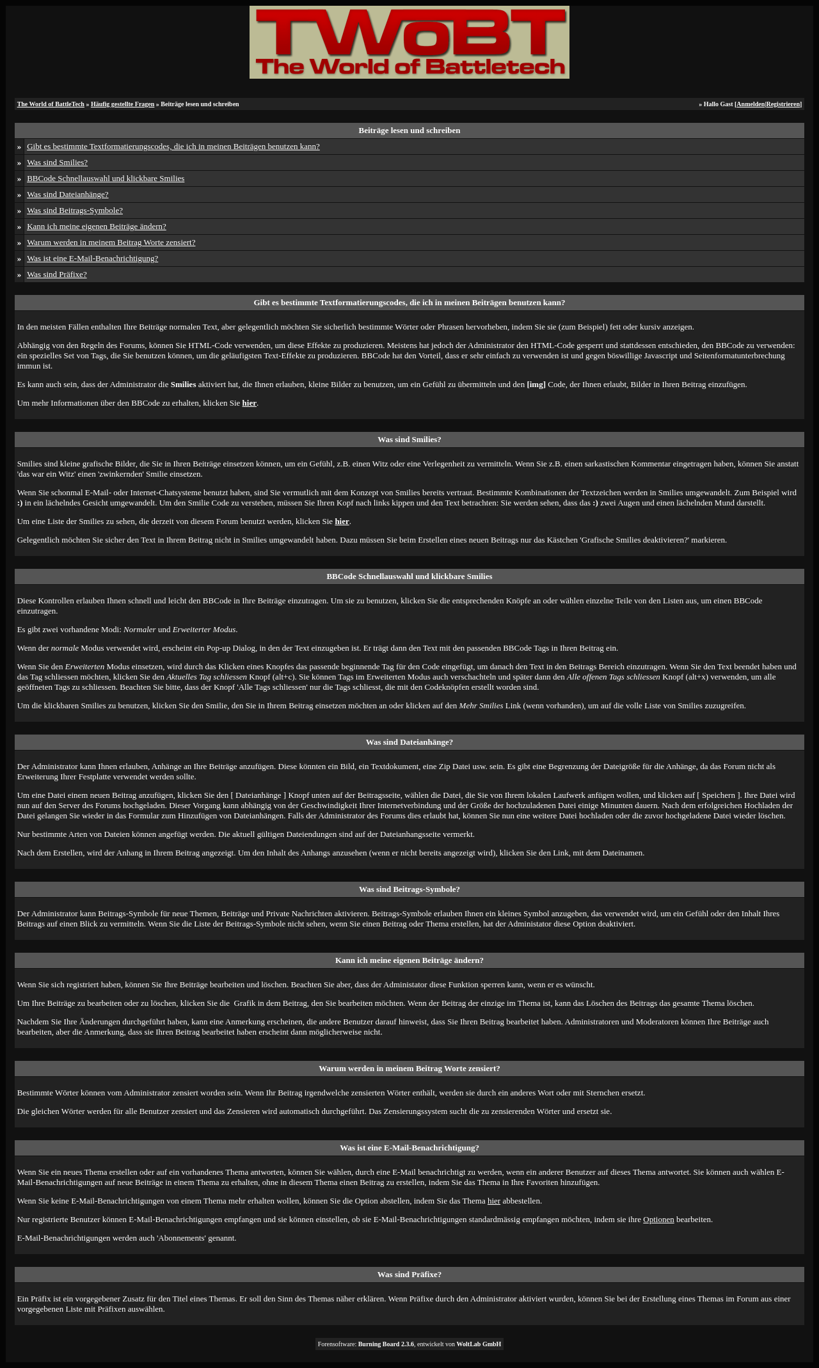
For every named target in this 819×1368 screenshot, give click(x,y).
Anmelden (750, 103)
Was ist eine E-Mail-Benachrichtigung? (92, 258)
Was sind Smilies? (57, 162)
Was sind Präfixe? (57, 274)
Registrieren (783, 103)
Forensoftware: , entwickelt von (410, 1344)
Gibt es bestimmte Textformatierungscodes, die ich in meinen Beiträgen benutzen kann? (173, 146)
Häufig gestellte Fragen (122, 103)
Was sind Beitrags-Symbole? (75, 210)
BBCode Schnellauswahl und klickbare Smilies (105, 178)
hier (494, 1200)
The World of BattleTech (50, 103)
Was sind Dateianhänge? (67, 194)
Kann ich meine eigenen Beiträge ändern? (96, 226)
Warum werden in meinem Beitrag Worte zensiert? (111, 242)
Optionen (658, 1219)
